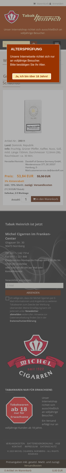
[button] (31, 76)
